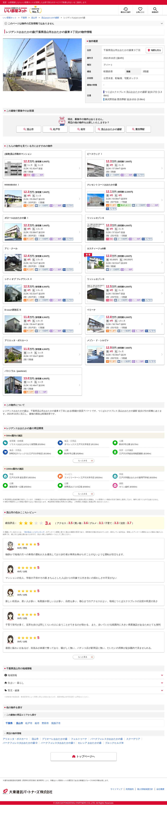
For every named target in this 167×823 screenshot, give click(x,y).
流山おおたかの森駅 (50, 18)
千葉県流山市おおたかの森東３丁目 (122, 50)
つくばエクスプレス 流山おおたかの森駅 (126, 92)
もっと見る (82, 657)
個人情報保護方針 (145, 789)
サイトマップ (116, 789)
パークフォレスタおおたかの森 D (20, 743)
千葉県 (24, 18)
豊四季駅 (140, 129)
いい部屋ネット (10, 18)
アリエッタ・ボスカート (15, 739)
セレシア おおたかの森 (90, 743)
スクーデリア (133, 739)
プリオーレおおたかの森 (54, 739)
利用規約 (130, 789)
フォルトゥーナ (79, 739)
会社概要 (160, 789)
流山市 (34, 18)
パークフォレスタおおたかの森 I (58, 743)
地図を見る (154, 50)
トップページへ (85, 756)
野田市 (45, 723)
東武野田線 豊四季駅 (115, 99)
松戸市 (56, 129)
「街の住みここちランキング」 (34, 532)
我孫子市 (56, 723)
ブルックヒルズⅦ (114, 743)
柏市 (83, 129)
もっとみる (82, 461)
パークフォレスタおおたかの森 (107, 739)
